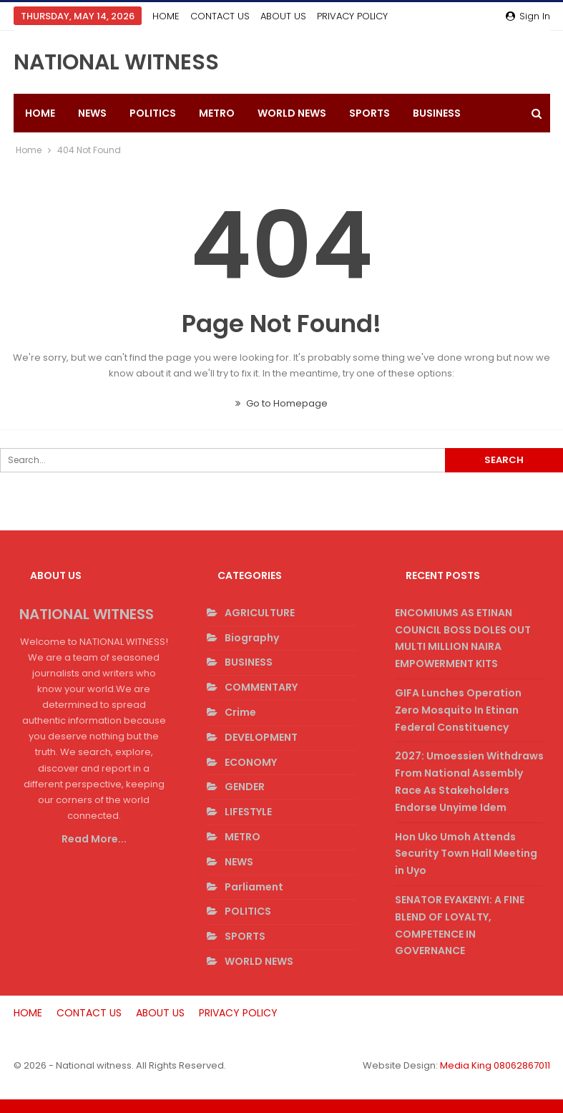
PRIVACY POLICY (238, 1013)
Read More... (94, 839)
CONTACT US (220, 16)
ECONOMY (251, 762)
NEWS (92, 113)
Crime (240, 712)
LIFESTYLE (248, 812)
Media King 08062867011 (495, 1065)
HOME (166, 16)
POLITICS (152, 113)
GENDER (245, 786)
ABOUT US (283, 16)
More (333, 16)
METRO (217, 113)
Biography (252, 638)
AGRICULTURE (260, 613)
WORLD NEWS (292, 113)
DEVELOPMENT (261, 737)
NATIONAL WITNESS (116, 62)
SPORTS (369, 113)
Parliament (254, 887)
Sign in (528, 16)
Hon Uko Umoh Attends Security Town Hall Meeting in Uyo (466, 854)
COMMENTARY (261, 687)
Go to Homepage (281, 403)
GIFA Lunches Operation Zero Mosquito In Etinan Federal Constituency (458, 710)
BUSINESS (249, 662)
